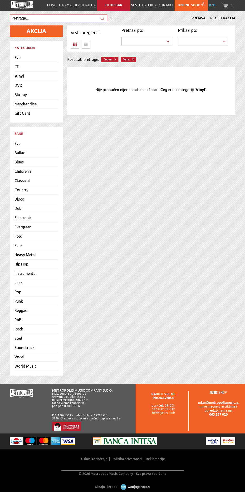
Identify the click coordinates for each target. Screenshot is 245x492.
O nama (65, 5)
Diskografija (85, 5)
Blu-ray (21, 95)
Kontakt (166, 5)
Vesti (135, 5)
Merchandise (26, 104)
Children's (23, 171)
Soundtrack (24, 347)
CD (17, 67)
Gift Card (22, 113)
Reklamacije (155, 459)
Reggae (21, 310)
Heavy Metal (25, 255)
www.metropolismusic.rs (68, 396)
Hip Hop (21, 264)
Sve (17, 57)
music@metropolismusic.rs (70, 399)
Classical (22, 180)
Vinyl (19, 76)
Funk (19, 245)
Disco (19, 199)
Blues (19, 162)
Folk (18, 236)
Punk (19, 301)
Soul (18, 338)
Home (52, 5)
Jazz (18, 282)
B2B (212, 5)
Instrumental (25, 273)
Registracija (222, 18)
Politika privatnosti (127, 459)
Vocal (19, 357)
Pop (18, 292)
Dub (18, 208)
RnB (18, 320)
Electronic (23, 218)
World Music (25, 366)
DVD (18, 85)
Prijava (198, 18)
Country (21, 190)
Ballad (20, 153)
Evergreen (23, 227)
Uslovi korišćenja (94, 459)
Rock (19, 329)
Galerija (149, 5)
